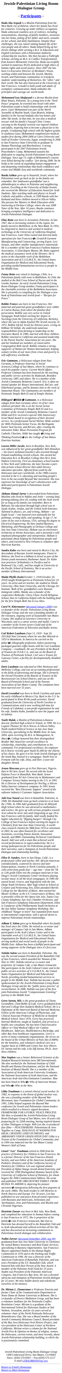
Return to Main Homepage (15, 1370)
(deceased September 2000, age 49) (37, 1238)
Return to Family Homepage (16, 1367)
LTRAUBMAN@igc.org (35, 1360)
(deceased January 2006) (39, 606)
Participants (31, 16)
